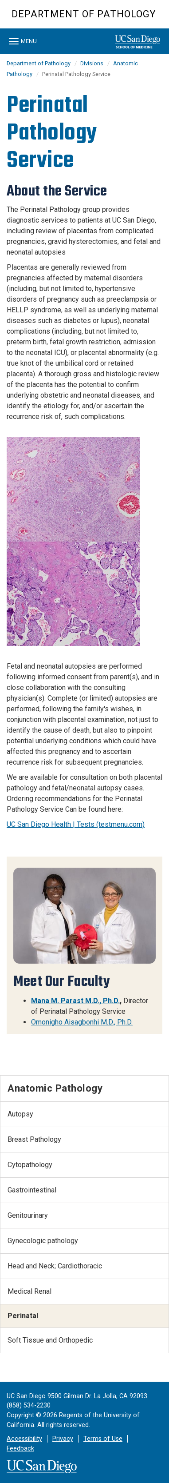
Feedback (20, 1448)
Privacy (62, 1439)
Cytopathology (30, 1164)
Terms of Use (102, 1439)
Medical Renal (29, 1291)
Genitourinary (28, 1215)
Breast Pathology (34, 1139)
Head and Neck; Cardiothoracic (55, 1266)
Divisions (91, 63)
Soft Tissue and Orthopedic (50, 1340)
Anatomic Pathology (55, 1088)
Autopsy (20, 1114)
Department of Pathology (84, 14)
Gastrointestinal (32, 1190)
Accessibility (24, 1439)
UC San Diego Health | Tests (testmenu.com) (76, 824)
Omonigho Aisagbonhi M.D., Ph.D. (82, 1022)
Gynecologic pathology (43, 1240)
